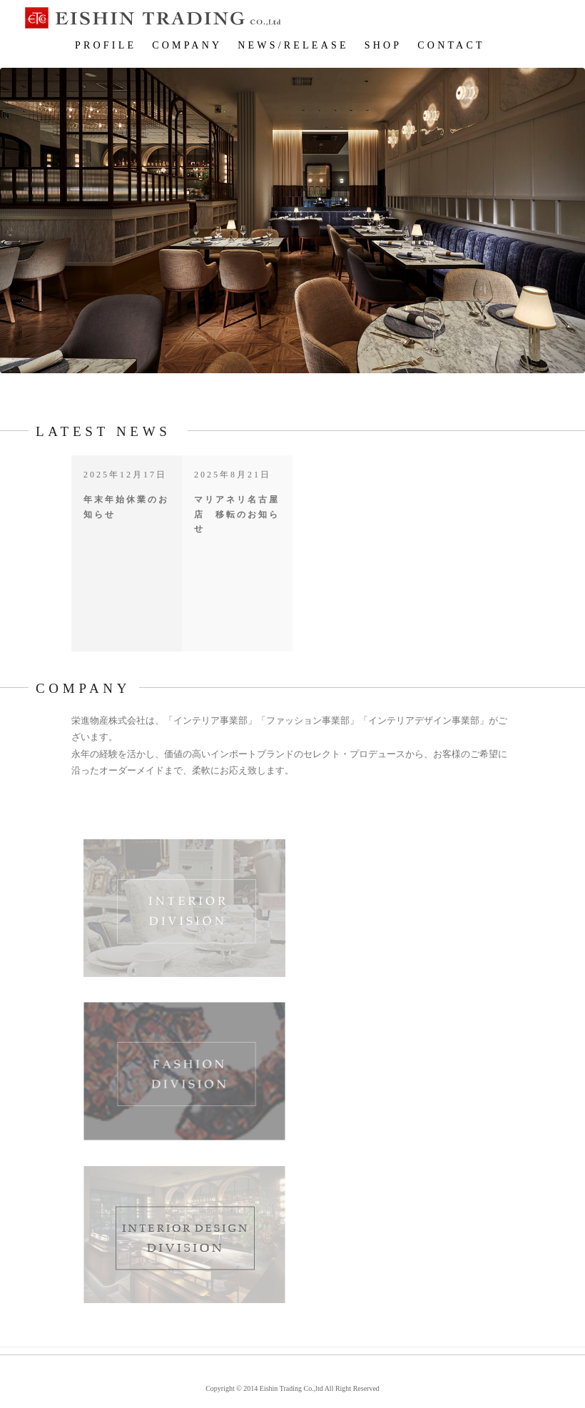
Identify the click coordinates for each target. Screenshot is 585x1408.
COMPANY (187, 45)
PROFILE (105, 45)
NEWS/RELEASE (293, 45)
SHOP (383, 45)
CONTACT (450, 45)
